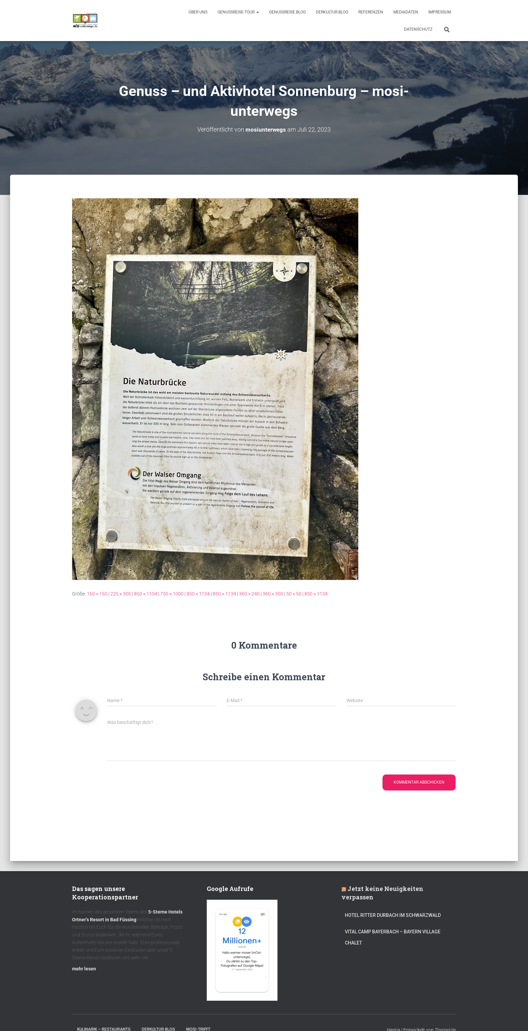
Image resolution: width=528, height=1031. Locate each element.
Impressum (439, 12)
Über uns (198, 12)
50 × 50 (293, 593)
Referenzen (370, 12)
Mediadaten (405, 12)
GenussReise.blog (287, 12)
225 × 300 (120, 593)
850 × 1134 (145, 593)
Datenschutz (418, 29)
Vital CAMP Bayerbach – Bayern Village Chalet (392, 937)
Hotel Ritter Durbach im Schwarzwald (393, 915)
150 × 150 (97, 593)
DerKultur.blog (332, 12)
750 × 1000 (172, 593)
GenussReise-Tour (238, 12)
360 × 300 (273, 593)
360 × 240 (249, 593)
